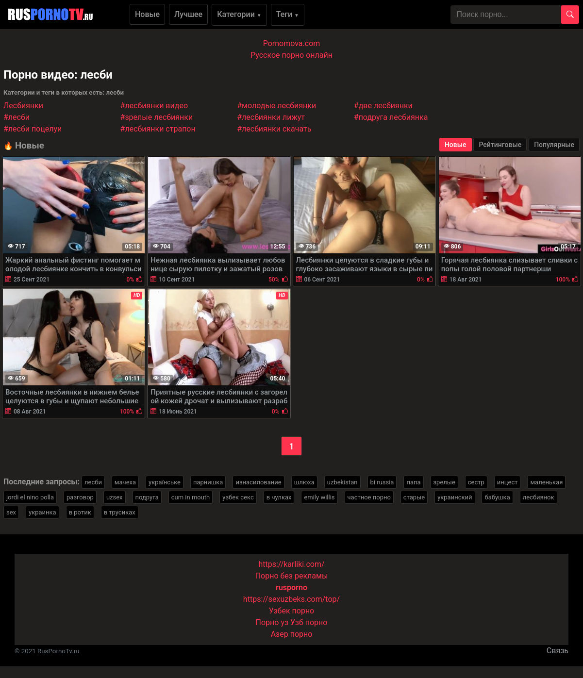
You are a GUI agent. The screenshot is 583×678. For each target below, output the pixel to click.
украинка (42, 512)
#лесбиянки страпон (158, 128)
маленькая (546, 482)
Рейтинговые (500, 145)
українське (165, 482)
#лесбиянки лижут (271, 117)
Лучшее (188, 14)
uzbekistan (342, 482)
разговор (80, 497)
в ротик (80, 512)
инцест (507, 482)
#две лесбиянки (383, 105)
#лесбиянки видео (154, 105)
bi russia (382, 482)
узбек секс (238, 497)
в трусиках (119, 512)
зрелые (444, 482)
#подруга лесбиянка (391, 117)
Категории (239, 14)
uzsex (114, 497)
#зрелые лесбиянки (156, 117)
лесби (93, 482)
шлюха (304, 482)
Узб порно (308, 622)
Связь (557, 650)
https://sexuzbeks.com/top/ (291, 599)
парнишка (208, 482)
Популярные (554, 145)
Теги (287, 14)
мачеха (125, 482)
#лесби (16, 117)
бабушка (497, 497)
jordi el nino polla (30, 497)
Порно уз (272, 622)
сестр (476, 482)
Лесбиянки (23, 105)
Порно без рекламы (291, 575)
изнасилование (258, 482)
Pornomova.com (291, 43)
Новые (147, 14)
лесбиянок (538, 497)
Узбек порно (292, 610)
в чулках (279, 497)
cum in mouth (190, 497)
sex (11, 512)
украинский (454, 497)
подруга (147, 497)
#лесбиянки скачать (274, 128)
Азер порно (292, 634)
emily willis (319, 497)
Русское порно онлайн (291, 55)
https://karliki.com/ (291, 564)
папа (413, 482)
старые (414, 497)
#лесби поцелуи (32, 128)
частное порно (369, 497)
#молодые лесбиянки (276, 105)
